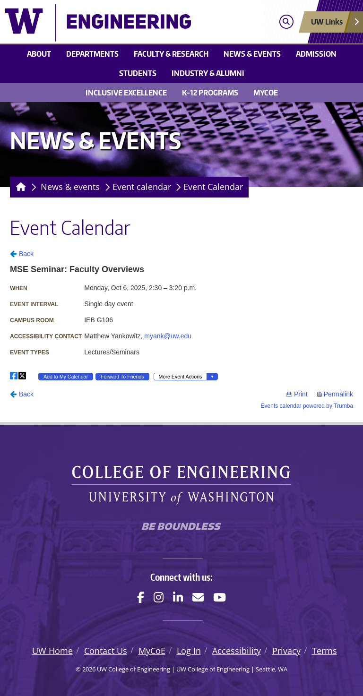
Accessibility (236, 650)
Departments (92, 54)
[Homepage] (19, 187)
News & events (252, 54)
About (39, 54)
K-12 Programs (210, 92)
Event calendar (141, 186)
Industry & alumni (208, 73)
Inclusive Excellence (126, 92)
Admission (316, 54)
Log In (189, 650)
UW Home (52, 650)
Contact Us (105, 650)
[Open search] (286, 22)
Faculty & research (171, 54)
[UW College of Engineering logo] (137, 23)
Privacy (286, 650)
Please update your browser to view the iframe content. (181, 328)
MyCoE (265, 92)
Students (137, 73)
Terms (324, 650)
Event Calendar (213, 186)
